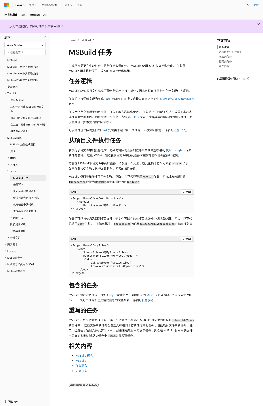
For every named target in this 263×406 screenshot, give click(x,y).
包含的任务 (225, 56)
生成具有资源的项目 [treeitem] (24, 211)
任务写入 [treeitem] (18, 184)
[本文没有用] (248, 78)
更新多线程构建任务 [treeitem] (24, 191)
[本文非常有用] (244, 78)
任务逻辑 (224, 47)
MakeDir (151, 295)
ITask (107, 98)
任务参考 (148, 300)
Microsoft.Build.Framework (177, 98)
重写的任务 (225, 61)
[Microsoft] (6, 5)
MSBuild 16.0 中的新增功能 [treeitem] (22, 73)
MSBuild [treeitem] (12, 60)
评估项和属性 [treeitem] (18, 231)
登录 (256, 4)
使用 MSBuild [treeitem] (17, 100)
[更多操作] (191, 40)
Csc (71, 300)
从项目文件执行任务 (230, 51)
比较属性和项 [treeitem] (18, 224)
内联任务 (81, 371)
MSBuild (86, 40)
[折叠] (45, 37)
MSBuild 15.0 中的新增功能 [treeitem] (22, 80)
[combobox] (25, 45)
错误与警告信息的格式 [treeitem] (26, 197)
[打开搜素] (248, 5)
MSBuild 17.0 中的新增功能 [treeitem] (22, 66)
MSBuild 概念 (84, 355)
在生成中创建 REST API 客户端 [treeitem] (27, 124)
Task (136, 117)
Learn (72, 40)
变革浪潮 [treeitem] (12, 86)
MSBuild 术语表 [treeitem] (16, 271)
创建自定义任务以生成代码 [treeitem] (25, 117)
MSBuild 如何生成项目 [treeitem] (23, 144)
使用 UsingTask (175, 150)
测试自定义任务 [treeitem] (19, 131)
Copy (110, 295)
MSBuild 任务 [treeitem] (21, 177)
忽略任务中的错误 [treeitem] (23, 204)
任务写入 (180, 130)
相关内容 (224, 66)
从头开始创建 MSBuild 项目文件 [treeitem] (27, 109)
